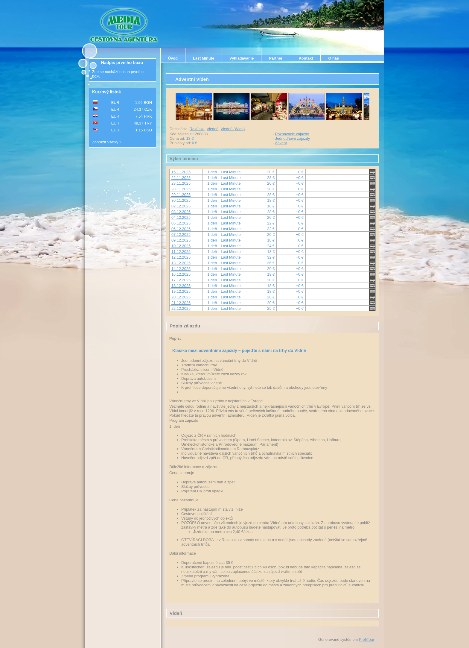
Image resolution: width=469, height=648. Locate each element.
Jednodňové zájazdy (292, 138)
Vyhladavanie (241, 58)
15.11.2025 (181, 172)
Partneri (276, 58)
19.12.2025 (181, 291)
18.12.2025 (181, 285)
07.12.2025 (181, 234)
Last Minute (203, 58)
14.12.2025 (181, 268)
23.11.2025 (181, 183)
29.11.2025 (181, 194)
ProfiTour (366, 639)
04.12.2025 (181, 217)
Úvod (173, 58)
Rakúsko (197, 129)
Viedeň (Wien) (233, 129)
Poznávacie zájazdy (292, 134)
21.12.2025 (181, 303)
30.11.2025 (181, 200)
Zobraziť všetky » (106, 142)
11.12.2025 (181, 251)
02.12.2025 (181, 206)
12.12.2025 (181, 257)
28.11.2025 (181, 189)
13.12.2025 (181, 263)
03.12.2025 (181, 212)
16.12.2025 (181, 274)
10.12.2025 (181, 246)
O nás (333, 58)
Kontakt (306, 58)
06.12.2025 (181, 229)
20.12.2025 (181, 297)
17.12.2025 (181, 280)
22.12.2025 (181, 308)
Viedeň (213, 129)
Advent (281, 143)
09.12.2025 (181, 240)
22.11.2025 (181, 177)
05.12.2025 (181, 223)
